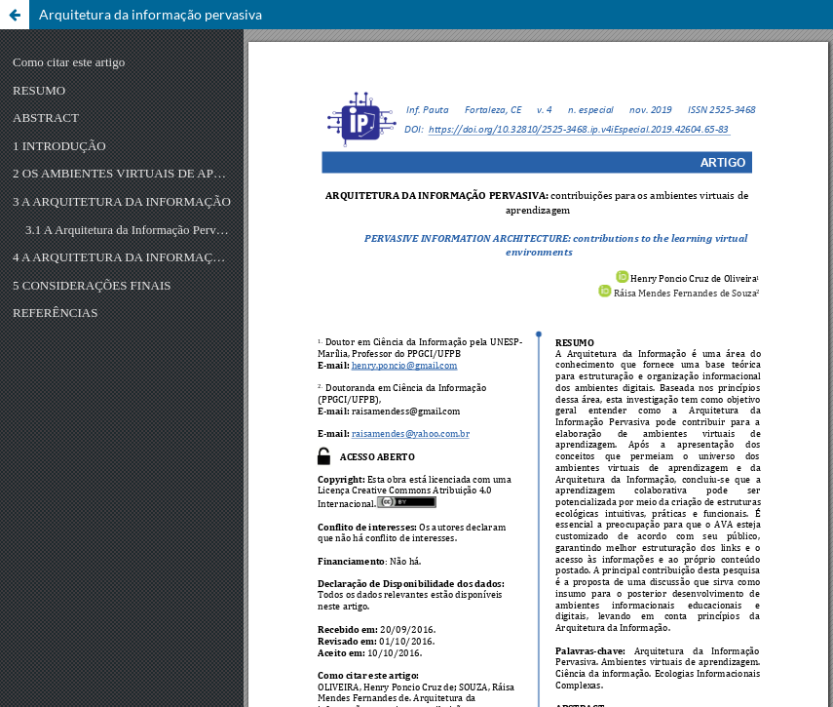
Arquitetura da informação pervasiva (150, 14)
